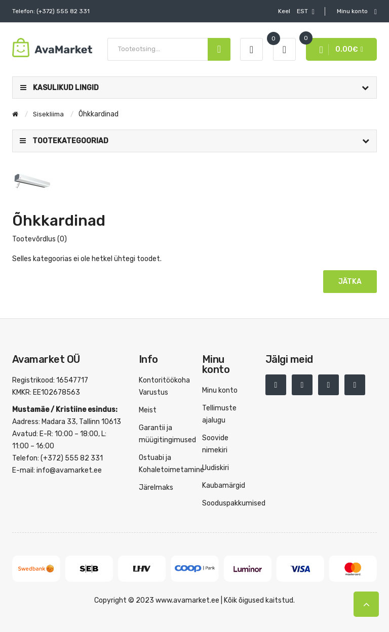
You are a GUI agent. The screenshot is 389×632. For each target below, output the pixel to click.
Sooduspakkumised (233, 503)
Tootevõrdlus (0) (39, 239)
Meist (148, 410)
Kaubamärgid (223, 485)
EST (296, 12)
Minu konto (220, 390)
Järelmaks (156, 487)
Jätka (350, 281)
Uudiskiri (215, 468)
